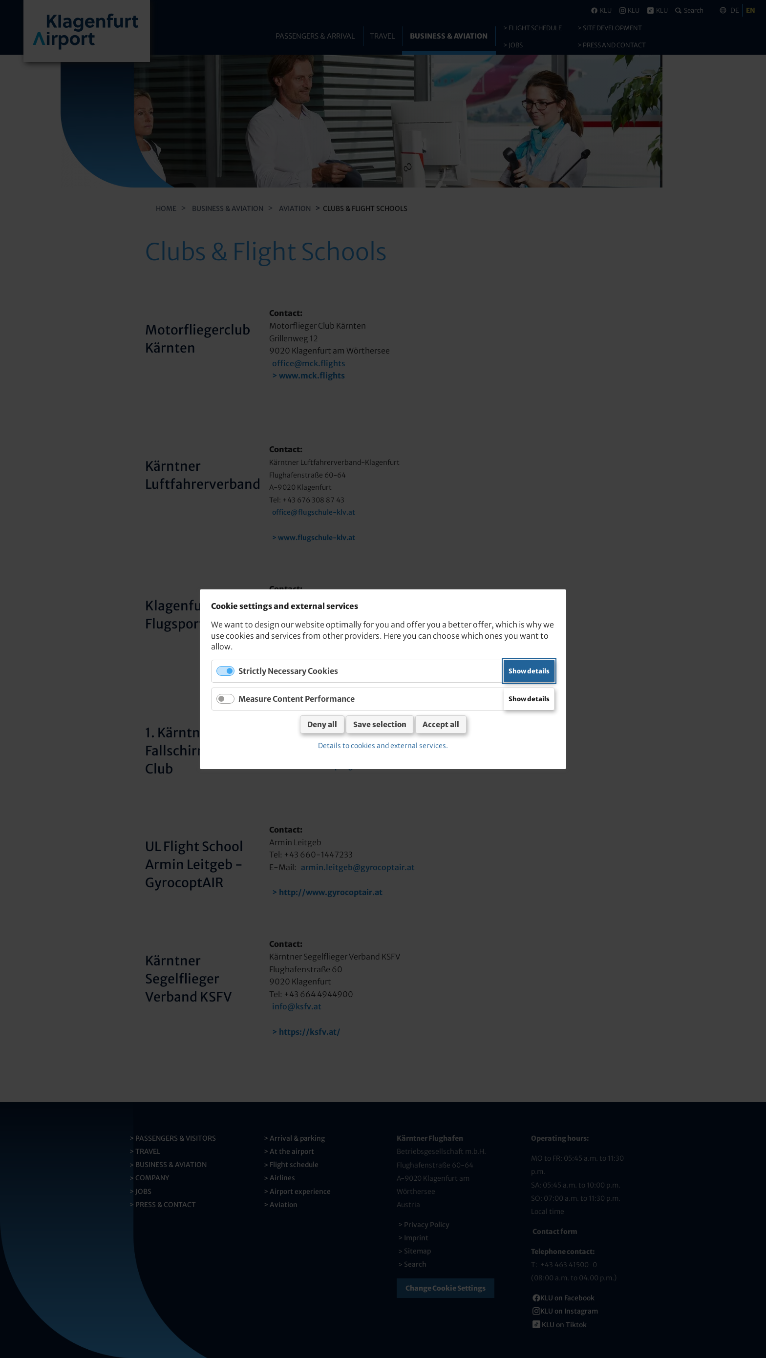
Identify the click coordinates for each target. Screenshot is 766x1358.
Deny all (322, 724)
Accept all (441, 724)
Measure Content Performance (296, 698)
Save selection (379, 724)
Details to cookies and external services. (383, 745)
